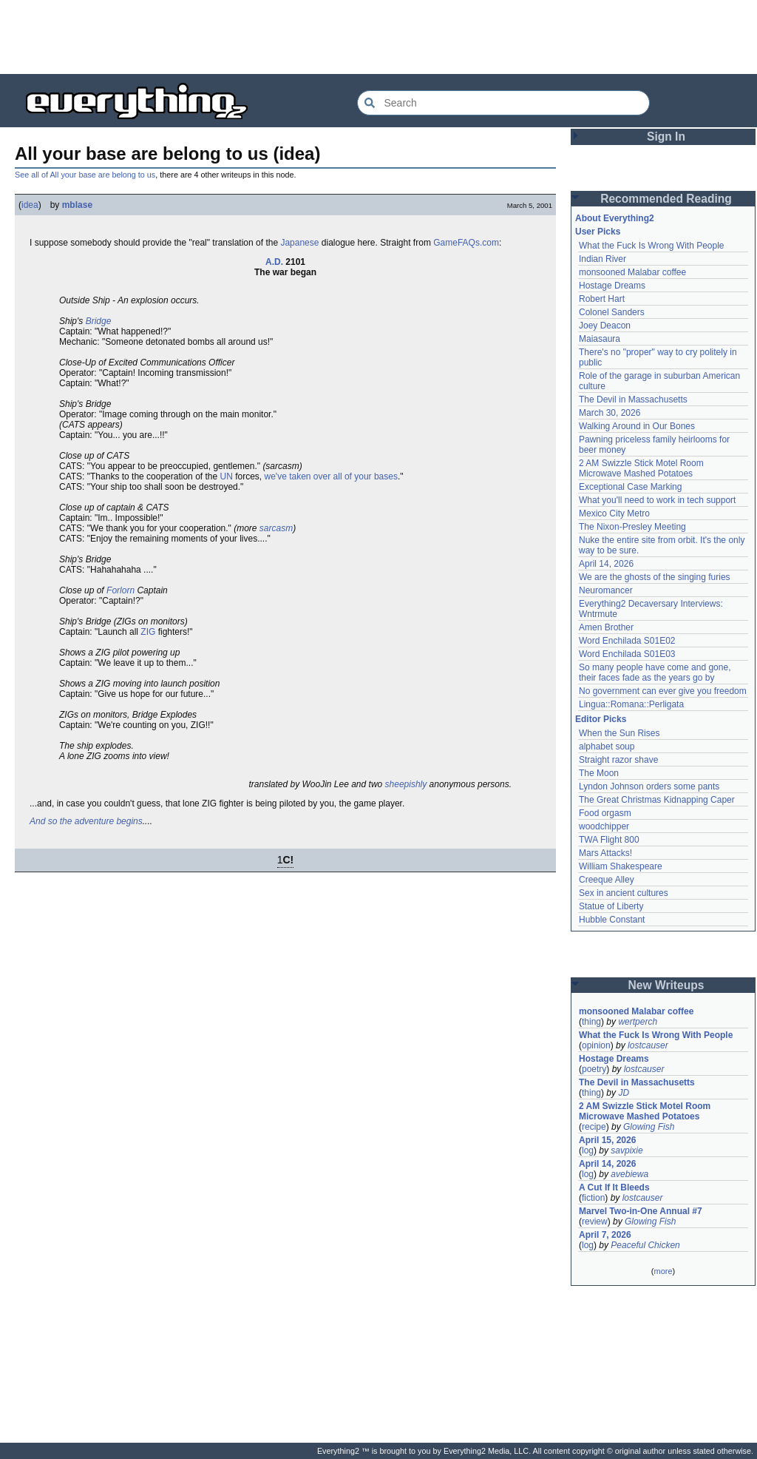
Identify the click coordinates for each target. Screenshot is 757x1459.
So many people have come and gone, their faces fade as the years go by (654, 672)
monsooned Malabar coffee (632, 272)
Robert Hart (602, 299)
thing (591, 1022)
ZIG (147, 632)
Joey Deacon (605, 325)
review (595, 1221)
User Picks (597, 231)
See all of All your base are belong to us (85, 174)
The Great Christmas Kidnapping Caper (657, 800)
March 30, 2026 (609, 413)
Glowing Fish (648, 1127)
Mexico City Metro (614, 513)
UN (226, 476)
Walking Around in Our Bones (637, 426)
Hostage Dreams (612, 285)
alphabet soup (606, 746)
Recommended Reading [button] (666, 198)
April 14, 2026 (606, 564)
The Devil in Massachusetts (633, 399)
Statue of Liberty (611, 906)
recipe (594, 1127)
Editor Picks (600, 719)
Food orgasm (605, 813)
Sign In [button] (666, 136)
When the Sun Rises (619, 733)
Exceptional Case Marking (630, 487)
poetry (594, 1069)
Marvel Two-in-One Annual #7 (640, 1211)
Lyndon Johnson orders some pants (649, 786)
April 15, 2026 (607, 1140)
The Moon (599, 773)
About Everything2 (614, 218)
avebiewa (629, 1174)
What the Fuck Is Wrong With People (651, 245)
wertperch (637, 1022)
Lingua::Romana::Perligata (631, 704)
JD (623, 1093)
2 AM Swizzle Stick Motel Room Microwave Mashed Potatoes (641, 468)
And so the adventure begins (86, 821)
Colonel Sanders (612, 312)
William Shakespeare (620, 866)
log (588, 1150)
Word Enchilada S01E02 (627, 641)
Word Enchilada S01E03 (627, 654)
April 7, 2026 (605, 1235)
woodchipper (604, 826)
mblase (77, 205)
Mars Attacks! (605, 853)
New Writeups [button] (666, 985)
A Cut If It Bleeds (614, 1187)
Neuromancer (606, 590)
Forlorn (120, 590)
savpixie (626, 1150)
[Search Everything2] (503, 102)
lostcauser (648, 1045)
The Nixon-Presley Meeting (632, 527)
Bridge (99, 321)
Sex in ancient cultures (623, 893)
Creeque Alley (606, 880)
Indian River (602, 259)
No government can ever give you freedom (663, 691)
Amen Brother (606, 627)
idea (29, 205)
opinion (596, 1045)
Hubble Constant (612, 919)
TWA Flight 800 (609, 840)
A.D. (274, 262)
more (663, 1271)
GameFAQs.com (466, 242)
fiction (593, 1198)
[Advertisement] (378, 37)
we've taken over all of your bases (331, 476)
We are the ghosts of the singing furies (654, 577)
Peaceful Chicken (645, 1245)
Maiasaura (599, 339)
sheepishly (406, 784)
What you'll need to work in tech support (657, 500)
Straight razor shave (618, 760)
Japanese (299, 242)
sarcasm (276, 528)
